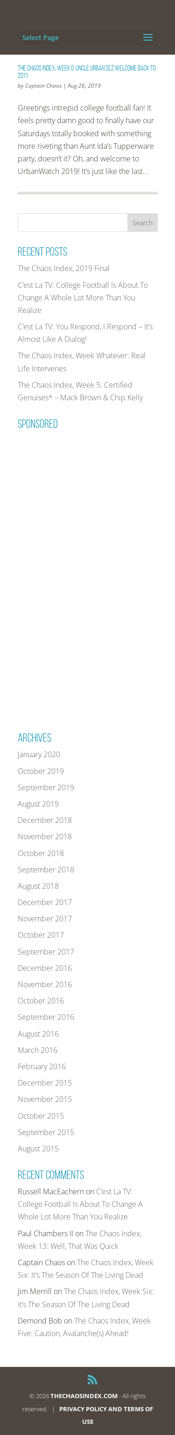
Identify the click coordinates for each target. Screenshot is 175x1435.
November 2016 (45, 984)
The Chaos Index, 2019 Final (64, 268)
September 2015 (46, 1132)
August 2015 (38, 1148)
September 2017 (46, 952)
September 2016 (46, 1017)
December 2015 (45, 1083)
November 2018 (45, 836)
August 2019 (38, 804)
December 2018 (45, 820)
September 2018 (46, 869)
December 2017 (45, 902)
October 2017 (41, 935)
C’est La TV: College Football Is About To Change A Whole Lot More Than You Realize (83, 297)
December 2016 (45, 968)
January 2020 (39, 754)
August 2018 (38, 886)
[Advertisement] (88, 574)
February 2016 (42, 1066)
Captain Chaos (43, 86)
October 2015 (41, 1116)
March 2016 (37, 1050)
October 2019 (41, 771)
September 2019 (46, 787)
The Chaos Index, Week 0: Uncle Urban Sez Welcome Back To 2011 (87, 71)
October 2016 (41, 1001)
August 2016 (38, 1034)
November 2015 (45, 1099)
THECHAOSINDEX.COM (84, 1396)
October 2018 (41, 853)
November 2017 (45, 918)
